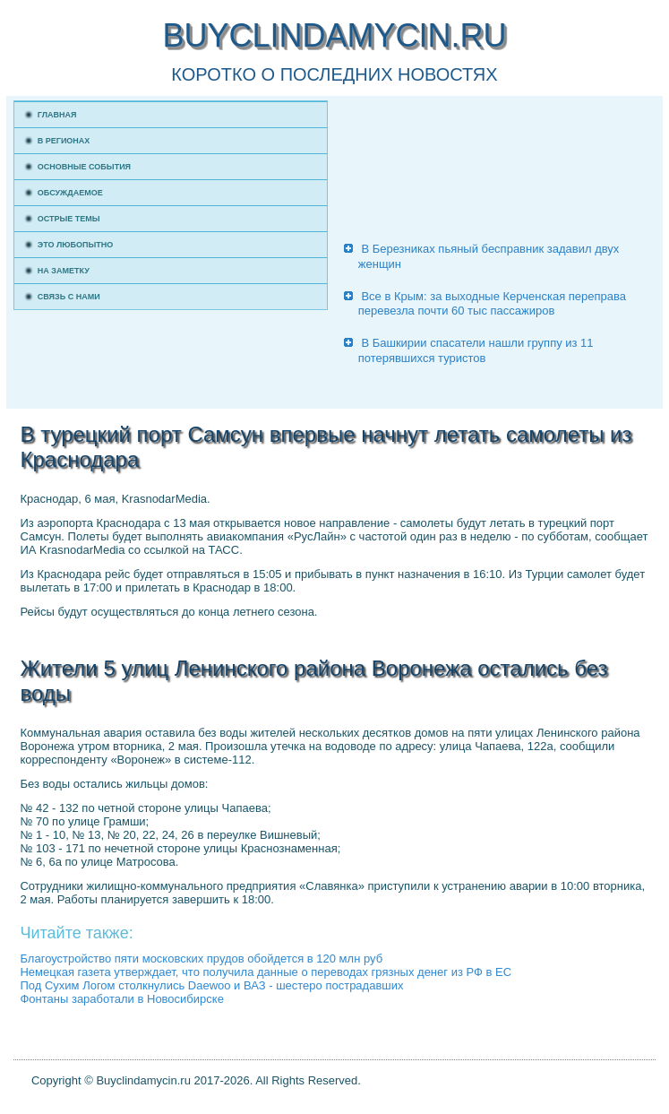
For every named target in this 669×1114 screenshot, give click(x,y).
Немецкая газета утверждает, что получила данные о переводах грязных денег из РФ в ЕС (265, 972)
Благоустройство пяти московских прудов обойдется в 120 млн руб (201, 958)
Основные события (84, 166)
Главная (57, 114)
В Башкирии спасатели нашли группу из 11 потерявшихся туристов (476, 350)
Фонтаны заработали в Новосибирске (121, 999)
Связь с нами (69, 296)
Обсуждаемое (70, 192)
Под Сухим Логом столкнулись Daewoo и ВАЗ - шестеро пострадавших (211, 985)
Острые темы (69, 218)
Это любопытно (76, 244)
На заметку (64, 270)
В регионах (64, 140)
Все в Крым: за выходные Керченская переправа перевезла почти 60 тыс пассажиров (492, 303)
